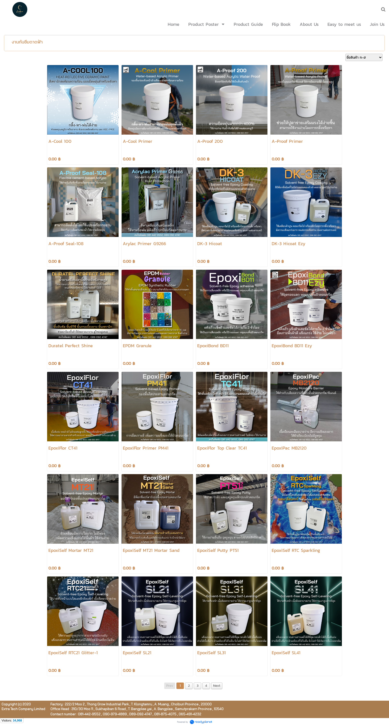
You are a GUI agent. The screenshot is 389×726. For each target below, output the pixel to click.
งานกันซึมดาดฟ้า (27, 41)
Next (216, 685)
